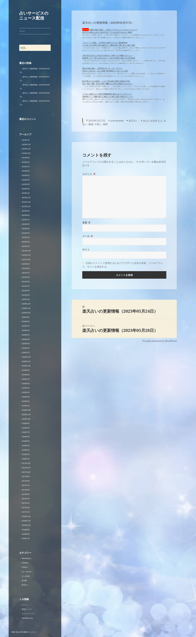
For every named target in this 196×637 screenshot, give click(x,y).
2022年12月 (26, 198)
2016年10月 (26, 525)
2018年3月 (26, 450)
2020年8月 (26, 321)
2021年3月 (26, 291)
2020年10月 (26, 313)
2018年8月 (26, 428)
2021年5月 (26, 282)
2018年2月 (26, 454)
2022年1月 (26, 246)
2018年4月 (26, 446)
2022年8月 (26, 215)
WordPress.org (27, 618)
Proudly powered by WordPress (160, 341)
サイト (86, 249)
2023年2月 (26, 189)
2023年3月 (26, 184)
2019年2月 (26, 401)
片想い (98, 124)
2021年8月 (26, 268)
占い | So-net (26, 572)
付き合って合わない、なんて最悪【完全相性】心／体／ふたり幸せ (105, 71)
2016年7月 (26, 538)
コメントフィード (28, 614)
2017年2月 (26, 507)
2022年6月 (26, 224)
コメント (89, 174)
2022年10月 (26, 206)
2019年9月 (26, 370)
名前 (86, 222)
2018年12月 (26, 410)
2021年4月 (26, 286)
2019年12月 (26, 357)
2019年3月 (26, 397)
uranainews (117, 120)
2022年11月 (26, 202)
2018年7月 (26, 432)
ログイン (25, 605)
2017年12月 (26, 463)
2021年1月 (26, 299)
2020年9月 (26, 317)
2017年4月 (26, 499)
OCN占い (25, 567)
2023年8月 (26, 162)
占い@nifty (26, 576)
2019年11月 (26, 361)
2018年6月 (26, 437)
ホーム (22, 31)
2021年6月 (26, 277)
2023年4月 (26, 180)
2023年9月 (26, 158)
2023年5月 (26, 175)
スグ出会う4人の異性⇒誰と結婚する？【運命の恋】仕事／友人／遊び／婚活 (108, 45)
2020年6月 (26, 330)
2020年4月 (26, 339)
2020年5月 (26, 335)
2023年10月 (26, 153)
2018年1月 (26, 459)
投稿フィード (27, 609)
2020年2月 (26, 348)
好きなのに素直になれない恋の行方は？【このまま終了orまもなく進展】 (107, 32)
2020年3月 (26, 344)
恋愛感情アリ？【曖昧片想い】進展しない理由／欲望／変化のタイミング (107, 96)
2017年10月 (26, 472)
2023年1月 (26, 193)
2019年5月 (26, 388)
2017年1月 (26, 512)
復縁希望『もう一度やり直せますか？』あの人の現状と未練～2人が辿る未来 (108, 58)
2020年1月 (26, 352)
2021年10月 (26, 259)
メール (87, 236)
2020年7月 (26, 326)
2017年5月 (26, 494)
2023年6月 (26, 171)
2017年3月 (26, 503)
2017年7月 (26, 485)
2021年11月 (26, 255)
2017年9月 (26, 476)
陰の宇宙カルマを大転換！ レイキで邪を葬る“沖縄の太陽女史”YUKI (106, 81)
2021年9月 (26, 264)
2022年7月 (26, 220)
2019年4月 (26, 392)
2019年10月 (26, 366)
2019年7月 (26, 379)
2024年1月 (26, 140)
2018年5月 (26, 441)
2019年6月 (26, 384)
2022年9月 (26, 211)
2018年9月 (26, 423)
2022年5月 (26, 229)
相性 (105, 124)
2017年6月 (26, 490)
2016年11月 (26, 521)
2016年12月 (26, 516)
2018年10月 (26, 419)
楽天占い (25, 585)
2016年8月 (26, 534)
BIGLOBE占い (27, 558)
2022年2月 (26, 242)
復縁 (90, 124)
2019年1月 (26, 406)
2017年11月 (26, 468)
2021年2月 (26, 295)
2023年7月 (26, 167)
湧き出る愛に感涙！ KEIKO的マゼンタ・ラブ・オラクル (102, 68)
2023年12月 (26, 144)
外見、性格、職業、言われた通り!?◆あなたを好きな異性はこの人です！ (107, 84)
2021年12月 (26, 251)
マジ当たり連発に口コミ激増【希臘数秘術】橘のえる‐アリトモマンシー (107, 94)
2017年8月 (26, 481)
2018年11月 (26, 414)
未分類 (24, 581)
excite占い (25, 563)
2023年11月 (26, 149)
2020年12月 (26, 304)
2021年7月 (26, 273)
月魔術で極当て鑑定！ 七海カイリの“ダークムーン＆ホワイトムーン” (113, 30)
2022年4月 (26, 233)
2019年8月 (26, 375)
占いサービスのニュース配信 (33, 15)
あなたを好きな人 (152, 120)
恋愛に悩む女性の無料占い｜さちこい (24, 632)
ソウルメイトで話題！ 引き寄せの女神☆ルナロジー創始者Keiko (104, 43)
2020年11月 (26, 308)
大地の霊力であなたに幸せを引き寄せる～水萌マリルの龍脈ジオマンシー (107, 55)
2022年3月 (26, 237)
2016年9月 (26, 530)
